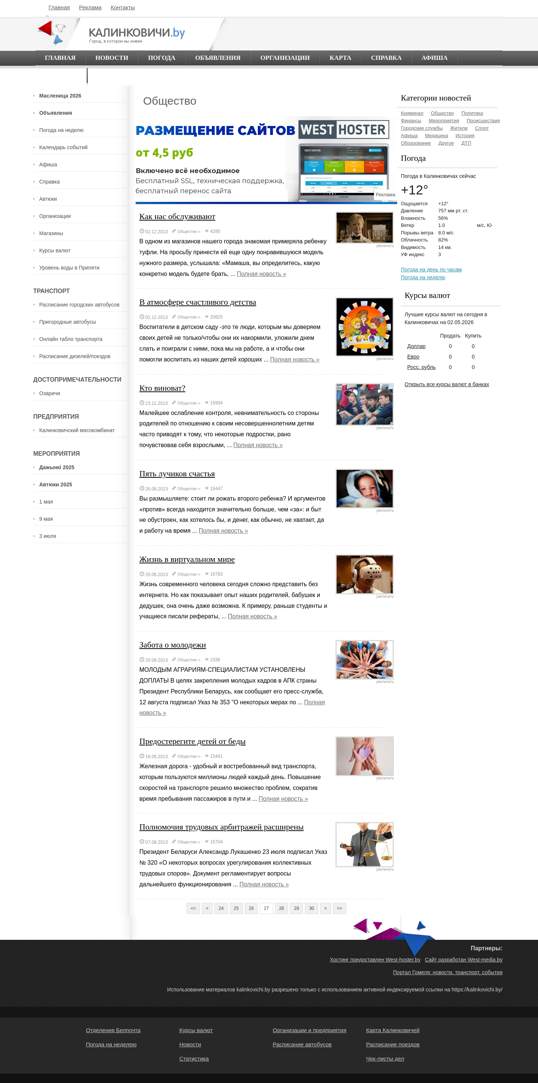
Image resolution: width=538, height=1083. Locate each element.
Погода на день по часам (431, 270)
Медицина (436, 135)
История (464, 135)
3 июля (47, 536)
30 (311, 908)
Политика (472, 113)
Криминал (412, 113)
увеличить (365, 244)
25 (236, 908)
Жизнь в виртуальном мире (187, 559)
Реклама (90, 7)
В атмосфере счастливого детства (197, 302)
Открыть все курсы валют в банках (447, 384)
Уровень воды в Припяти (69, 268)
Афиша (434, 57)
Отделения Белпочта (113, 1030)
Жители (459, 128)
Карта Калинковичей (393, 1030)
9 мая (46, 519)
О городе (61, 75)
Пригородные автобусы (67, 322)
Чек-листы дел (385, 1058)
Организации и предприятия (309, 1030)
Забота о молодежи (172, 644)
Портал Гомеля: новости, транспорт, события (448, 972)
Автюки (48, 199)
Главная (59, 7)
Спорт (482, 128)
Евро (413, 357)
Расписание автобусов (302, 1044)
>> (339, 908)
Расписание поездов (393, 1044)
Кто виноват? (162, 388)
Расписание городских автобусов (79, 305)
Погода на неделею (111, 1044)
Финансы (411, 120)
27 (266, 908)
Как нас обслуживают (177, 216)
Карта (340, 57)
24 (221, 908)
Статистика (194, 1058)
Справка (386, 57)
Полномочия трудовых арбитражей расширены (221, 826)
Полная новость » (261, 274)
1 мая (46, 502)
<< (193, 908)
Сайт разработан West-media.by (464, 960)
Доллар (416, 346)
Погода (161, 57)
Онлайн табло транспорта (70, 339)
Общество (187, 231)
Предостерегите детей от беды (192, 741)
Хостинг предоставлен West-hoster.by (375, 960)
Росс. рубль (421, 367)
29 (296, 908)
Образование (416, 143)
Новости (111, 57)
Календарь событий (63, 147)
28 (281, 908)
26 (251, 908)
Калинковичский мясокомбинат (77, 430)
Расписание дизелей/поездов (75, 356)
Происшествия (483, 120)
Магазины (51, 233)
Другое (446, 143)
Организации (285, 57)
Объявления (218, 57)
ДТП (466, 143)
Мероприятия (444, 120)
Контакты (123, 7)
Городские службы (422, 128)
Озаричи (49, 393)
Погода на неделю (61, 130)
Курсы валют (55, 250)
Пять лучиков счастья (177, 473)
